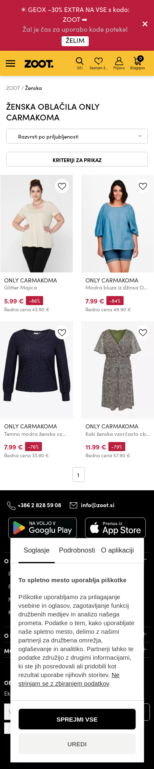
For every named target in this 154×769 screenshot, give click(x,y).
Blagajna (137, 62)
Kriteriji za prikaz (77, 159)
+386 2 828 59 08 (39, 505)
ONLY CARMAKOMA (30, 280)
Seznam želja (99, 63)
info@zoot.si (98, 505)
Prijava (118, 63)
